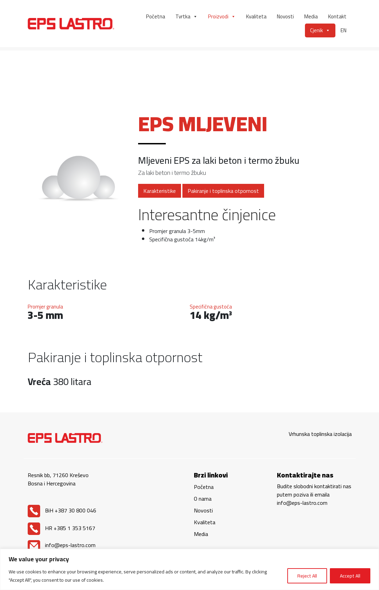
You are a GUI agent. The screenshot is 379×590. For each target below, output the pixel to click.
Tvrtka (186, 17)
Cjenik (320, 30)
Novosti (285, 16)
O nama (202, 498)
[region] (189, 569)
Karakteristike (159, 191)
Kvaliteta (256, 16)
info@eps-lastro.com (62, 545)
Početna (155, 16)
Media (311, 16)
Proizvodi (222, 17)
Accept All (350, 575)
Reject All (307, 575)
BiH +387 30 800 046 (62, 510)
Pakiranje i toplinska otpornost (223, 191)
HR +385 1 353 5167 (61, 528)
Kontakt (337, 16)
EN (343, 30)
